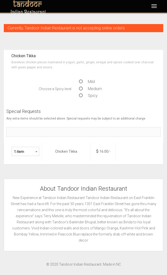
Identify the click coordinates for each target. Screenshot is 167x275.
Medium (90, 88)
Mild (87, 81)
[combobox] (25, 151)
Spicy (88, 95)
